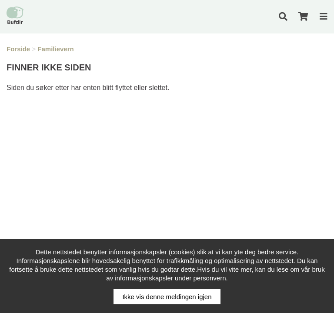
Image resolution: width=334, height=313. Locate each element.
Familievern (55, 49)
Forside (18, 49)
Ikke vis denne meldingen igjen (166, 296)
